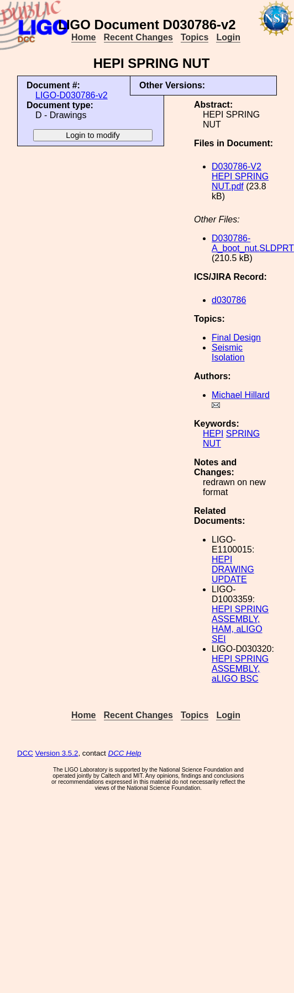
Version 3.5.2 (56, 753)
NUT (212, 443)
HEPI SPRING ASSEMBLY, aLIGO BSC (240, 668)
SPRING (243, 433)
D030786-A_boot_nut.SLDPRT (253, 243)
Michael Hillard (241, 395)
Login (228, 37)
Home (83, 37)
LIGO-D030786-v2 (71, 95)
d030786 (229, 300)
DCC (25, 753)
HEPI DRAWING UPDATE (233, 569)
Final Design (236, 337)
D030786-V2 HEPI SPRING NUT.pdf (240, 176)
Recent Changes (138, 37)
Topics (194, 37)
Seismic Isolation (228, 352)
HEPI (213, 433)
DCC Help (124, 753)
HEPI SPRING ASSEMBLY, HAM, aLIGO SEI (240, 624)
